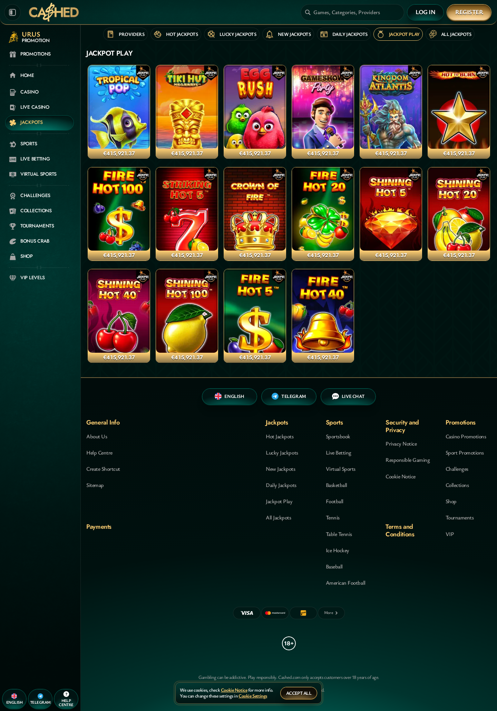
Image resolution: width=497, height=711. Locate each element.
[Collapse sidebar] (12, 12)
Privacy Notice (401, 443)
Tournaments (460, 517)
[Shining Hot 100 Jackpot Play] (187, 316)
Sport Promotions (465, 452)
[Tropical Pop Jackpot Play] (119, 112)
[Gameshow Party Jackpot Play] (323, 112)
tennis (333, 517)
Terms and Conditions (400, 530)
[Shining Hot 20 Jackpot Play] (459, 214)
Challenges (457, 469)
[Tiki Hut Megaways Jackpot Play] (187, 112)
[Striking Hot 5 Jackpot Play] (187, 214)
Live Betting (338, 452)
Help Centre (99, 452)
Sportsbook (338, 436)
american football (346, 582)
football (334, 501)
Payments (98, 526)
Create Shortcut (103, 469)
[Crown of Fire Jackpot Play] (255, 214)
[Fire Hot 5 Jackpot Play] (255, 316)
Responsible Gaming (408, 460)
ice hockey (337, 550)
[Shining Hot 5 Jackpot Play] (391, 214)
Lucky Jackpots (282, 452)
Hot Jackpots (279, 436)
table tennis (339, 534)
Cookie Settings (252, 696)
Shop (451, 501)
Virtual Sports (340, 469)
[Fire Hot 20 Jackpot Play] (323, 214)
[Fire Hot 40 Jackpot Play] (323, 316)
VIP (450, 534)
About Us (96, 436)
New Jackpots (280, 469)
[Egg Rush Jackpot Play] (255, 112)
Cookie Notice (401, 476)
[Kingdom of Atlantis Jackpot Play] (391, 112)
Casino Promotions (466, 436)
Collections (457, 485)
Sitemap (95, 485)
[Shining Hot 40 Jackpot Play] (119, 316)
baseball (334, 566)
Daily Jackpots (281, 485)
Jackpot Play (279, 501)
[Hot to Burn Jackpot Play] (459, 112)
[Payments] (331, 613)
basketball (336, 485)
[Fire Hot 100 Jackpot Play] (119, 214)
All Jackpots (278, 517)
